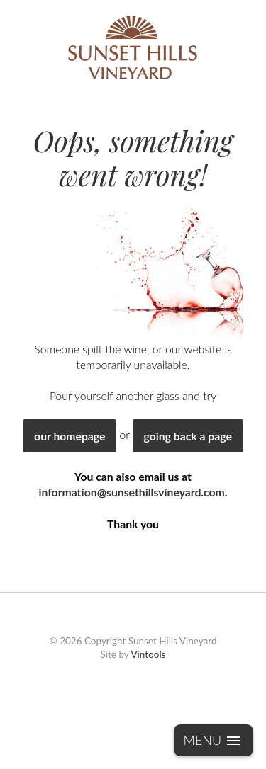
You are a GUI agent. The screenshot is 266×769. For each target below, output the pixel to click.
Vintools (148, 654)
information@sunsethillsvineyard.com (131, 492)
